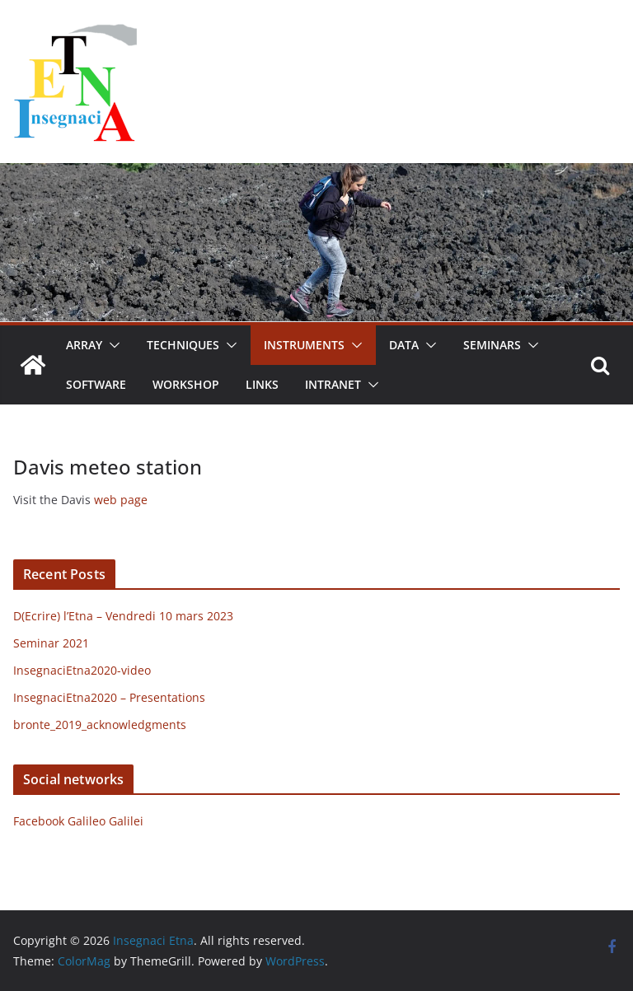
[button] (111, 345)
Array (84, 345)
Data (404, 345)
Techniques (183, 345)
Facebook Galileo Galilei (78, 821)
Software (96, 384)
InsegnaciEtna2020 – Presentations (109, 697)
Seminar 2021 (51, 643)
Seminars (492, 345)
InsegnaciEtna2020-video (82, 670)
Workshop (185, 384)
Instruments (304, 345)
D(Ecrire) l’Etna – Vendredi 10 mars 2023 (123, 616)
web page (121, 499)
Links (262, 384)
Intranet (333, 384)
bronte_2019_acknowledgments (99, 724)
